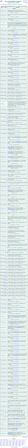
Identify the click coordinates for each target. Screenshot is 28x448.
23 (16, 441)
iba (5, 384)
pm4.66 (5, 46)
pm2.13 (5, 38)
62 (13, 445)
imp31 (5, 95)
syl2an (5, 275)
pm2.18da (5, 133)
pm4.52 (5, 332)
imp (5, 84)
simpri (5, 213)
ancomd (5, 170)
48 (19, 443)
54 (13, 444)
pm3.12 (5, 372)
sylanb (5, 258)
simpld (5, 199)
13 (10, 440)
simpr (5, 208)
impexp (5, 147)
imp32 (5, 98)
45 (10, 443)
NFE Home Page (9, 4)
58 (0, 445)
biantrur (5, 396)
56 (19, 444)
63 (16, 445)
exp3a (5, 113)
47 (16, 443)
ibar (5, 388)
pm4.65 (5, 76)
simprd (5, 218)
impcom (5, 88)
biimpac (5, 307)
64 (19, 445)
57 (22, 444)
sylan (5, 254)
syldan (5, 250)
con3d (12, 124)
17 (23, 440)
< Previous (24, 0)
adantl (5, 231)
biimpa (5, 299)
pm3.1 (5, 364)
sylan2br (5, 272)
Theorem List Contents (14, 4)
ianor (5, 316)
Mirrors (1, 4)
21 (10, 441)
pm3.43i (5, 186)
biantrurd (5, 406)
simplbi (5, 204)
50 (0, 444)
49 (22, 443)
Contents (6, 439)
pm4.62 (5, 42)
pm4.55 (5, 346)
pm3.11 (5, 368)
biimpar (5, 303)
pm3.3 (5, 137)
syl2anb (5, 282)
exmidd (5, 30)
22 (13, 441)
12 (7, 440)
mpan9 (5, 245)
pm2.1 (5, 34)
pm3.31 (5, 142)
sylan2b (5, 269)
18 (0, 441)
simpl (5, 190)
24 (19, 441)
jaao (5, 410)
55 (16, 444)
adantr (5, 227)
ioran (5, 327)
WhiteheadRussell (10, 11)
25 (22, 441)
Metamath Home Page (5, 4)
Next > (26, 0)
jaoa (5, 414)
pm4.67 (5, 80)
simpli (5, 195)
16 (20, 440)
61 (10, 445)
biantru (5, 392)
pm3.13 (5, 376)
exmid (5, 24)
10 (1, 440)
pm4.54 (5, 341)
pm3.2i (5, 182)
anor (5, 322)
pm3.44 (5, 419)
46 (13, 443)
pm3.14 (5, 380)
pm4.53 (5, 337)
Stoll (9, 63)
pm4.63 (5, 50)
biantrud (5, 401)
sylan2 (5, 265)
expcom (5, 109)
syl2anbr (5, 285)
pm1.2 (5, 428)
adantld (5, 236)
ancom (5, 166)
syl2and (5, 295)
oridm (5, 433)
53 (10, 444)
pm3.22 (5, 161)
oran (5, 355)
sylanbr (5, 261)
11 (4, 440)
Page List (21, 4)
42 (0, 443)
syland (5, 288)
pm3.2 (5, 152)
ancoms (5, 174)
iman (5, 63)
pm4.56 (5, 350)
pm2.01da (5, 129)
